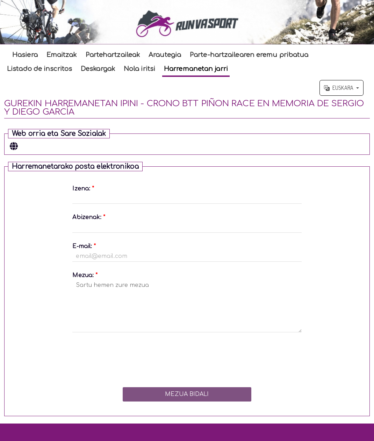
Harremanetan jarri (196, 68)
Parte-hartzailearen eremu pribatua (249, 54)
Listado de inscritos (39, 68)
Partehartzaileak (113, 54)
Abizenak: (88, 217)
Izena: (83, 189)
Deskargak (98, 68)
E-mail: (84, 246)
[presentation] (187, 357)
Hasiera (25, 54)
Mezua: (85, 275)
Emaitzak (61, 54)
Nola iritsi (139, 68)
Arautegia (165, 54)
